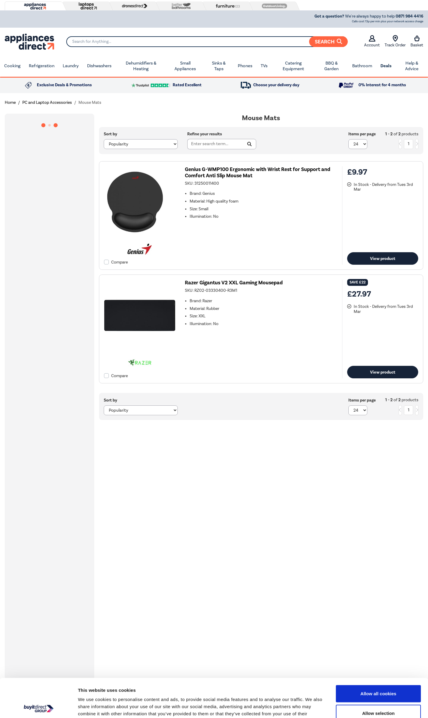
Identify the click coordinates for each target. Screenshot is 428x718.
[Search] (206, 41)
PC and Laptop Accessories (47, 102)
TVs (264, 65)
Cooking (12, 65)
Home (10, 102)
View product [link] (382, 258)
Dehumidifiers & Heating (141, 66)
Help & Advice (411, 66)
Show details (312, 706)
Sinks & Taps (219, 66)
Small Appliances (185, 66)
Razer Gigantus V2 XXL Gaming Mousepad (234, 283)
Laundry (71, 65)
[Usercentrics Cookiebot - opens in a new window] (38, 706)
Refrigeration (41, 65)
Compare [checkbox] (119, 262)
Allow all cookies (378, 654)
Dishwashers (99, 65)
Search (328, 41)
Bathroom (362, 65)
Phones (245, 65)
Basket (416, 41)
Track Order (395, 41)
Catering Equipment (293, 66)
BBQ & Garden (331, 66)
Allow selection (378, 674)
